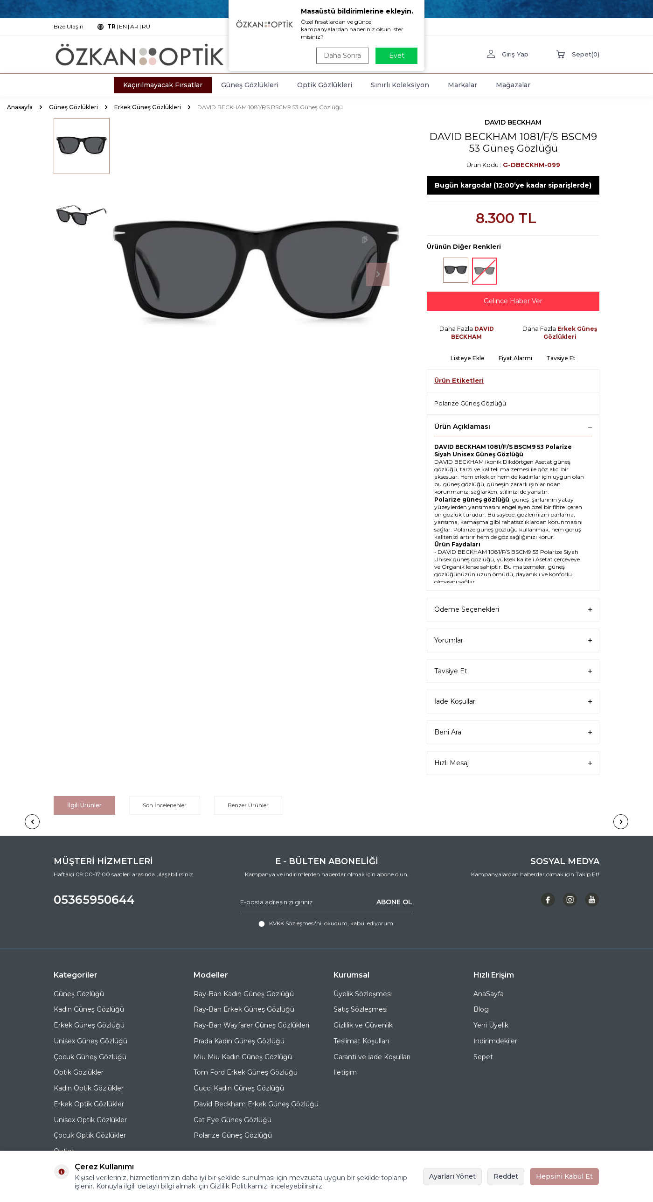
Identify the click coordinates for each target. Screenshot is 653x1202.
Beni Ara (513, 732)
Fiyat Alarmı (515, 358)
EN (123, 26)
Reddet (505, 1176)
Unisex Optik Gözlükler (90, 1120)
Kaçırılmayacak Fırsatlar (162, 85)
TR (111, 26)
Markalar (462, 85)
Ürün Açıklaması (513, 426)
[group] (256, 274)
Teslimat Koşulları (361, 1041)
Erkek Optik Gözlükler (89, 1104)
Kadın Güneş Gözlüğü (89, 1009)
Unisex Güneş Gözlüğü (90, 1041)
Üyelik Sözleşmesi (362, 994)
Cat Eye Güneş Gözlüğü (232, 1120)
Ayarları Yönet (452, 1176)
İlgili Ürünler (84, 805)
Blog (481, 1009)
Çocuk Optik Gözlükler (90, 1135)
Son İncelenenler (165, 805)
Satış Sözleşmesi (360, 1009)
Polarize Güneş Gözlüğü (470, 403)
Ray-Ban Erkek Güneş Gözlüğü (244, 1009)
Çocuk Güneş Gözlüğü (90, 1057)
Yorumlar (513, 640)
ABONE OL (394, 902)
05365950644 (94, 900)
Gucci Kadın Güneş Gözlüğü (239, 1088)
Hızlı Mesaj (513, 763)
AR (134, 26)
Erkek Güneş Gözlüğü (89, 1025)
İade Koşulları (513, 701)
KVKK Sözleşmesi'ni (295, 923)
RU (146, 26)
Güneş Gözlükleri (249, 85)
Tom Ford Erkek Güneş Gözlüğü (246, 1072)
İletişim (345, 1072)
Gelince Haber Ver (513, 301)
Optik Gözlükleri (324, 85)
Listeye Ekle (468, 358)
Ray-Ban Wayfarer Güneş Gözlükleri (251, 1025)
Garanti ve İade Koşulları (371, 1057)
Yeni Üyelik (490, 1025)
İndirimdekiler (495, 1041)
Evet (396, 55)
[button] (377, 274)
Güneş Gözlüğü (79, 994)
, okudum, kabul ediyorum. (326, 923)
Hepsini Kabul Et (564, 1176)
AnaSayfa (488, 994)
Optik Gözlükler (79, 1072)
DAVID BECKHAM (513, 122)
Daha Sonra (342, 55)
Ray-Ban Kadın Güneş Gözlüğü (244, 994)
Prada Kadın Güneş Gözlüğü (239, 1041)
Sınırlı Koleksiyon (400, 85)
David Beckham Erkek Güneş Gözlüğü (256, 1104)
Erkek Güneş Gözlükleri (147, 107)
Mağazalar (513, 85)
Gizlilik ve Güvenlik (363, 1025)
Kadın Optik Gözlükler (89, 1088)
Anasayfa (20, 107)
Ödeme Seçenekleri (513, 609)
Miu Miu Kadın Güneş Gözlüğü (243, 1057)
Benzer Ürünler (248, 805)
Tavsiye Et (561, 358)
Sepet (483, 1057)
